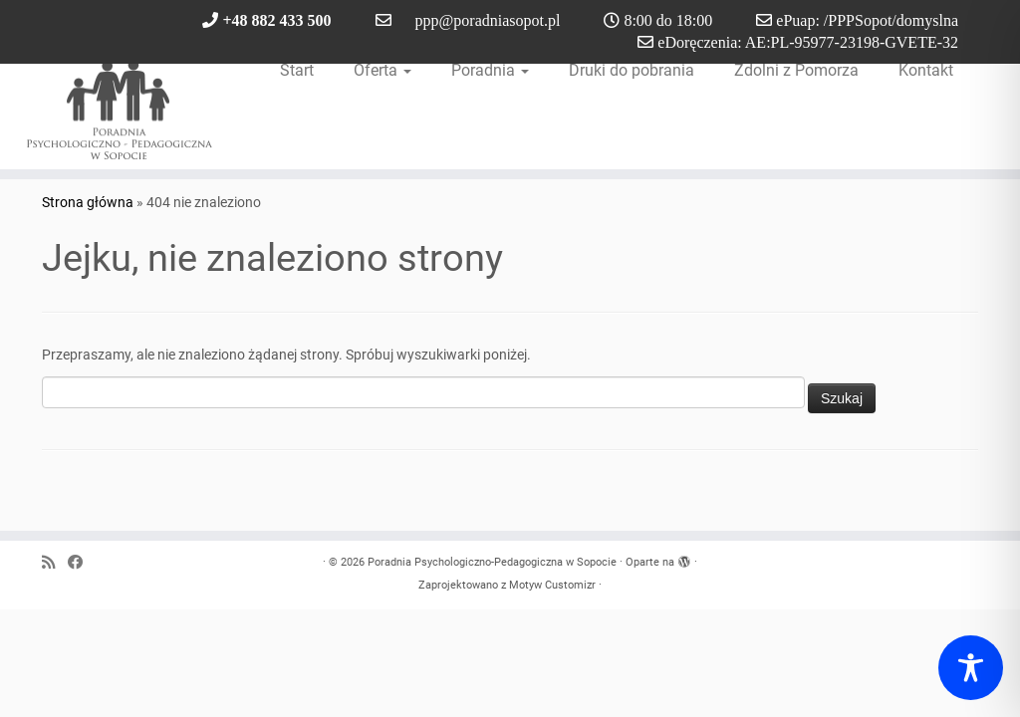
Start (297, 70)
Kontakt (925, 70)
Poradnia (490, 70)
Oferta (382, 70)
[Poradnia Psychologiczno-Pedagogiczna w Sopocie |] (119, 109)
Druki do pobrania (631, 70)
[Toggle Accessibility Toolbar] (970, 667)
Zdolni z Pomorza (796, 70)
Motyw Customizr (552, 585)
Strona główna (87, 202)
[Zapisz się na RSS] (55, 563)
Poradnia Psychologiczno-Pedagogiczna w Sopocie (492, 562)
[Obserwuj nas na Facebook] (82, 563)
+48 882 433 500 (276, 20)
